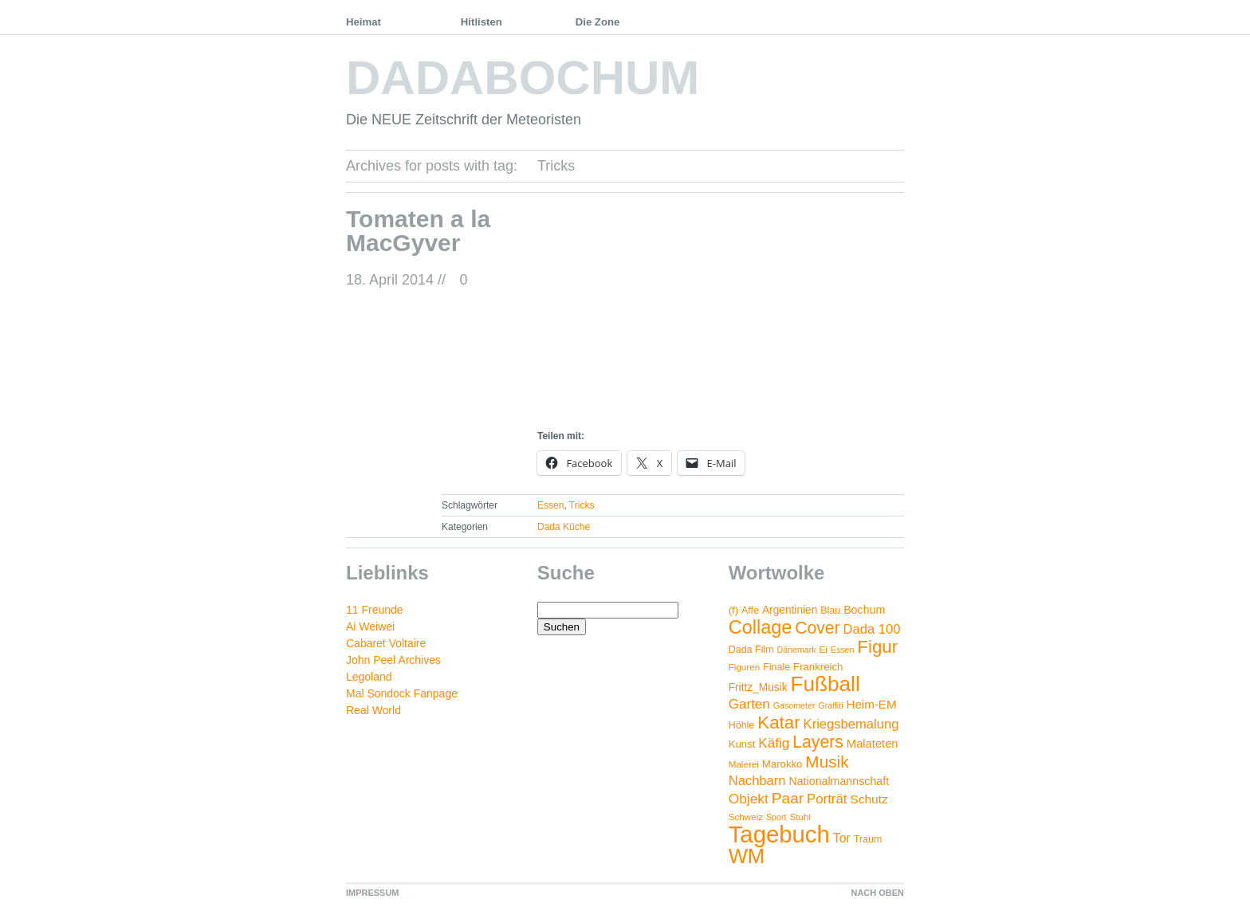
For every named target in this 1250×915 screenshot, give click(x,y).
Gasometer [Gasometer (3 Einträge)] (794, 705)
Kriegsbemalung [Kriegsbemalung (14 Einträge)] (851, 724)
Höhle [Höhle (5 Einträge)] (742, 725)
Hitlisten (481, 22)
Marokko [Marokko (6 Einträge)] (782, 764)
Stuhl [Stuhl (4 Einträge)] (800, 816)
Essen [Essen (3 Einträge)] (843, 649)
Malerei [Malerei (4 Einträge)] (744, 764)
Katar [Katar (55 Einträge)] (778, 722)
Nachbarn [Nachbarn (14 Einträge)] (757, 780)
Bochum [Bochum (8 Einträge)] (864, 609)
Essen (550, 505)
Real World (373, 710)
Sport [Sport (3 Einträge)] (776, 817)
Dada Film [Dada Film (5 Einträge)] (751, 649)
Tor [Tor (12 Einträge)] (842, 838)
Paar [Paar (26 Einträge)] (788, 798)
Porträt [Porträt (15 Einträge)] (827, 799)
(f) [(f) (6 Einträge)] (733, 610)
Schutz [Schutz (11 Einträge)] (869, 799)
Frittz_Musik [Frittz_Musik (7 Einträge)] (758, 687)
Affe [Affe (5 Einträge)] (750, 610)
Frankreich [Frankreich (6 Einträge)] (818, 667)
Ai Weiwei (370, 626)
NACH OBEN (877, 892)
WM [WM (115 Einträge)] (747, 856)
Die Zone (598, 22)
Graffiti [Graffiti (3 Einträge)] (830, 705)
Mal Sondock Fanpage (402, 693)
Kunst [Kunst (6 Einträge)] (742, 744)
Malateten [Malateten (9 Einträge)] (872, 743)
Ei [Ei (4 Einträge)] (823, 649)
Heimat (363, 22)
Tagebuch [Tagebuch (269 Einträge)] (779, 834)
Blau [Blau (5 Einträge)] (830, 610)
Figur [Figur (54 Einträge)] (877, 647)
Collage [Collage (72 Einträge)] (760, 627)
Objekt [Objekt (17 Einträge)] (748, 799)
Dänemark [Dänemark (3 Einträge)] (796, 649)
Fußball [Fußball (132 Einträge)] (824, 684)
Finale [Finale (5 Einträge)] (776, 667)
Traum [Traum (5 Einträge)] (868, 839)
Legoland (369, 676)
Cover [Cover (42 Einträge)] (817, 628)
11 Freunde (374, 609)
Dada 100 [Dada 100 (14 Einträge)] (872, 629)
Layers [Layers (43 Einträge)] (817, 742)
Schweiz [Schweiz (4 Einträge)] (746, 816)
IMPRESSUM (372, 892)
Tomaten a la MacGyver (418, 231)
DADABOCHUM (522, 77)
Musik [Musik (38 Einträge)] (826, 761)
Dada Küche (563, 526)
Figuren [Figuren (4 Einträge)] (745, 667)
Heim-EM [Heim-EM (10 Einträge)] (871, 704)
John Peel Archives (393, 660)
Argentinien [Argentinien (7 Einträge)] (789, 610)
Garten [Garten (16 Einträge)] (749, 704)
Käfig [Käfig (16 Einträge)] (773, 743)
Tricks (582, 505)
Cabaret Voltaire (386, 643)
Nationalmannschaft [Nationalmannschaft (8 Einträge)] (838, 781)
